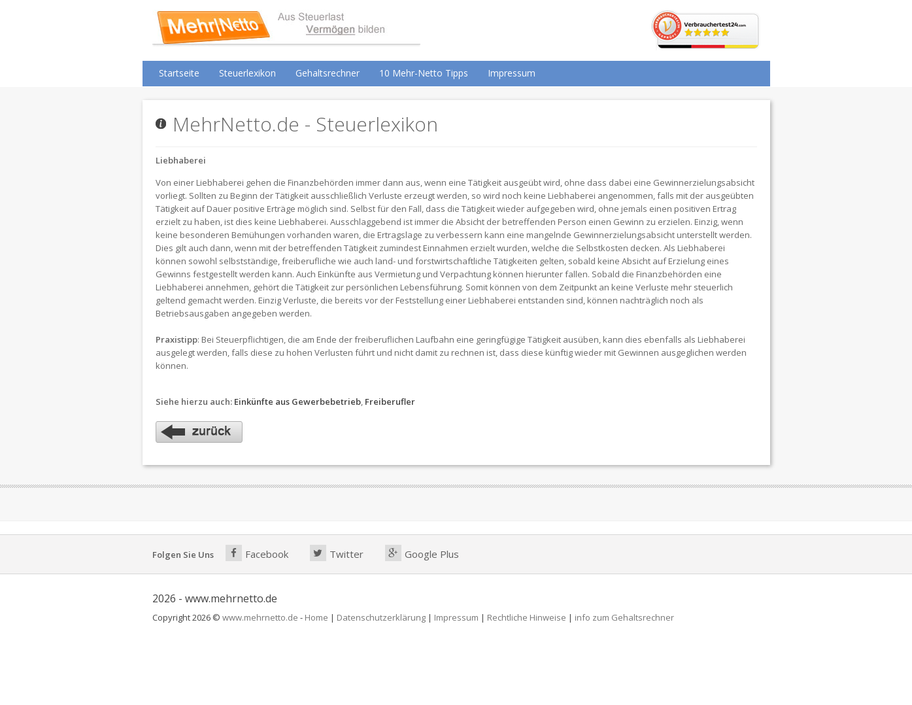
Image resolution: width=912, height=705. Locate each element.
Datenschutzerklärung (381, 617)
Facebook (257, 553)
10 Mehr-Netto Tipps (423, 73)
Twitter (336, 553)
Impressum (511, 73)
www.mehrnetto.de (260, 617)
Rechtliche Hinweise (526, 617)
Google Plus (422, 553)
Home (316, 617)
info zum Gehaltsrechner (624, 617)
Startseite (179, 73)
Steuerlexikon (247, 73)
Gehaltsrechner (328, 73)
